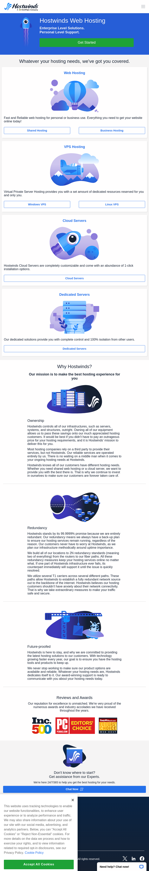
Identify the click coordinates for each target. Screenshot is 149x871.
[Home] (21, 7)
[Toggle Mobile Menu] (143, 7)
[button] (121, 865)
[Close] (72, 810)
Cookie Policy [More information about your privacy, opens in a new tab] (34, 862)
